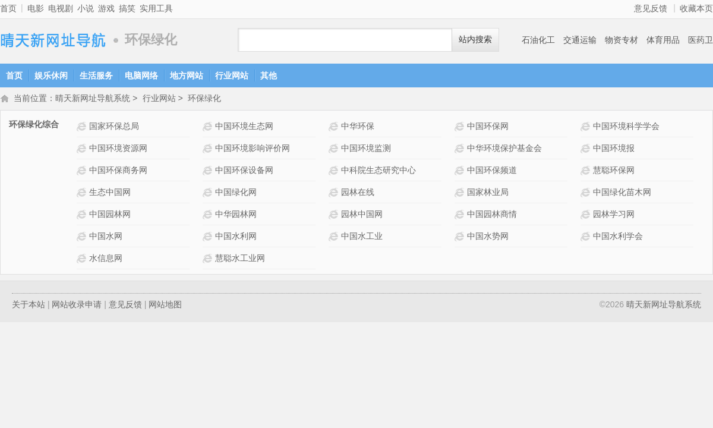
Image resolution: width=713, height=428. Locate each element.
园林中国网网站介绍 (335, 215)
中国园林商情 (492, 215)
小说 (85, 8)
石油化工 (538, 40)
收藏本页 (696, 8)
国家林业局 (488, 193)
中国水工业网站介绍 (335, 237)
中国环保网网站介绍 (461, 127)
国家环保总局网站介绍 (83, 127)
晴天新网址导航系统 (53, 40)
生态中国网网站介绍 (83, 193)
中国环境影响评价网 (252, 149)
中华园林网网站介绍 (209, 215)
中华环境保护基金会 (504, 149)
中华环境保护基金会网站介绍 (461, 149)
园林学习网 (614, 215)
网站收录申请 (77, 305)
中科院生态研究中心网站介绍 (335, 171)
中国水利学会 (618, 237)
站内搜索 (475, 39)
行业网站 (231, 75)
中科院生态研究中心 (378, 171)
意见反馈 (650, 8)
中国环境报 (614, 149)
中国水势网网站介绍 (461, 237)
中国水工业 (362, 237)
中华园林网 (236, 215)
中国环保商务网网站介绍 (83, 171)
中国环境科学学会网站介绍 (587, 127)
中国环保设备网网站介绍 (209, 171)
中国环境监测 (366, 149)
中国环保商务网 (118, 171)
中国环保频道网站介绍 (461, 171)
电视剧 (60, 8)
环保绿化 (204, 99)
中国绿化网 (236, 193)
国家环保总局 (114, 127)
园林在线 (357, 193)
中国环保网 (488, 127)
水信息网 (105, 259)
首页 (8, 8)
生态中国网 (110, 193)
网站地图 (165, 305)
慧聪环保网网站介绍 (587, 171)
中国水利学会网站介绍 (587, 237)
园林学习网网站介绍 (587, 215)
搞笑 (127, 8)
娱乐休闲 (51, 75)
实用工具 (156, 8)
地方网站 (186, 75)
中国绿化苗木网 (622, 193)
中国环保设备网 (244, 171)
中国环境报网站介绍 (587, 149)
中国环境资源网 (118, 149)
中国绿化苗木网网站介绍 (587, 193)
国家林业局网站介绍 (461, 193)
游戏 (106, 8)
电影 (35, 8)
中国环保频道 (492, 171)
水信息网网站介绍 (83, 259)
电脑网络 (141, 75)
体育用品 (663, 40)
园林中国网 (362, 215)
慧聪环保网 (614, 171)
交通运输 (580, 40)
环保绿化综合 (34, 125)
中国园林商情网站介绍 (461, 215)
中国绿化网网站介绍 (209, 193)
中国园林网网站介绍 (83, 215)
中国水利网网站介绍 (209, 237)
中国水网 (105, 237)
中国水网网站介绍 (83, 237)
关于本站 (28, 305)
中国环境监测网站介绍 (335, 149)
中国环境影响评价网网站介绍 (209, 149)
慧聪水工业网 (240, 259)
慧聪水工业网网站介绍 (209, 259)
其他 (268, 75)
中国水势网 (488, 237)
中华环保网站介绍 (335, 127)
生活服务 (96, 75)
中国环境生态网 (244, 127)
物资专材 (621, 40)
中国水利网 (236, 237)
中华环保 (357, 127)
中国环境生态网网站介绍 (209, 127)
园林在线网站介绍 (335, 193)
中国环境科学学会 (626, 127)
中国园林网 (110, 215)
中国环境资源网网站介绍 (83, 149)
